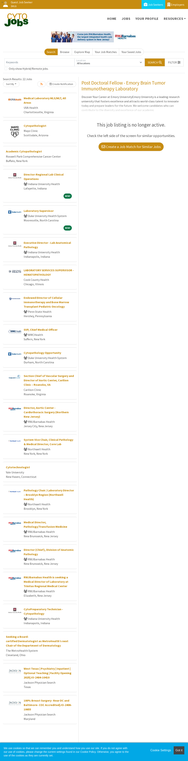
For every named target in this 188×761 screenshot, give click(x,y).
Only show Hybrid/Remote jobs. (28, 68)
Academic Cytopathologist (24, 151)
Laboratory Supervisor (39, 211)
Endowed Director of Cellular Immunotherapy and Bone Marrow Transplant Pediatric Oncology (46, 302)
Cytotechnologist (18, 467)
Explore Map (82, 52)
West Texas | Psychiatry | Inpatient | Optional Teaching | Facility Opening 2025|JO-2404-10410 (47, 673)
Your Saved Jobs (131, 52)
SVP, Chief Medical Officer (40, 329)
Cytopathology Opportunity (42, 353)
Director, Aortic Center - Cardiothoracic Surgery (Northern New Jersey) (46, 412)
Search (51, 52)
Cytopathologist (35, 125)
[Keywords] (39, 62)
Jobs (126, 19)
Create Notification (61, 84)
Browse (64, 52)
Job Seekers (153, 4)
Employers (175, 4)
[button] (174, 62)
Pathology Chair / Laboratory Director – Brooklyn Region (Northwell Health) (49, 494)
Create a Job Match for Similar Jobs (131, 146)
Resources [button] (173, 19)
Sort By (10, 84)
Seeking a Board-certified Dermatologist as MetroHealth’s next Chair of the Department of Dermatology (37, 641)
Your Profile (147, 19)
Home (112, 19)
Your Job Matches (106, 52)
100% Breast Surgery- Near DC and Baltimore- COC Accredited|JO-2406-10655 (48, 705)
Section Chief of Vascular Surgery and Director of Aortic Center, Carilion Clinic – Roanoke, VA (49, 380)
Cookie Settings (160, 750)
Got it (179, 750)
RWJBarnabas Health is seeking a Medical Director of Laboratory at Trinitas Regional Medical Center (46, 581)
